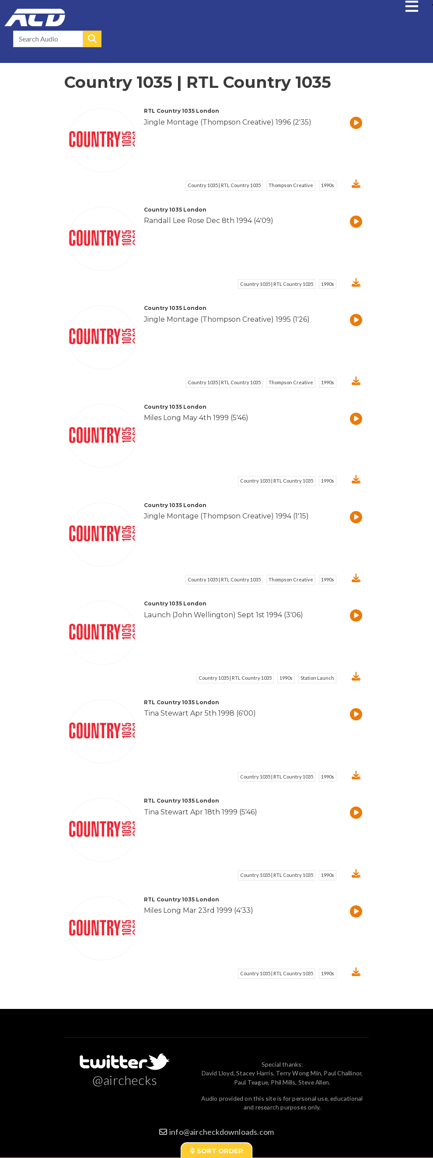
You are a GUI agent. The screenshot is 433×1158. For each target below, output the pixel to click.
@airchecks (124, 1080)
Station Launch (317, 678)
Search (92, 39)
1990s (327, 185)
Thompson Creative (291, 185)
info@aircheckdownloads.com (221, 1132)
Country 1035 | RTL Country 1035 (224, 185)
